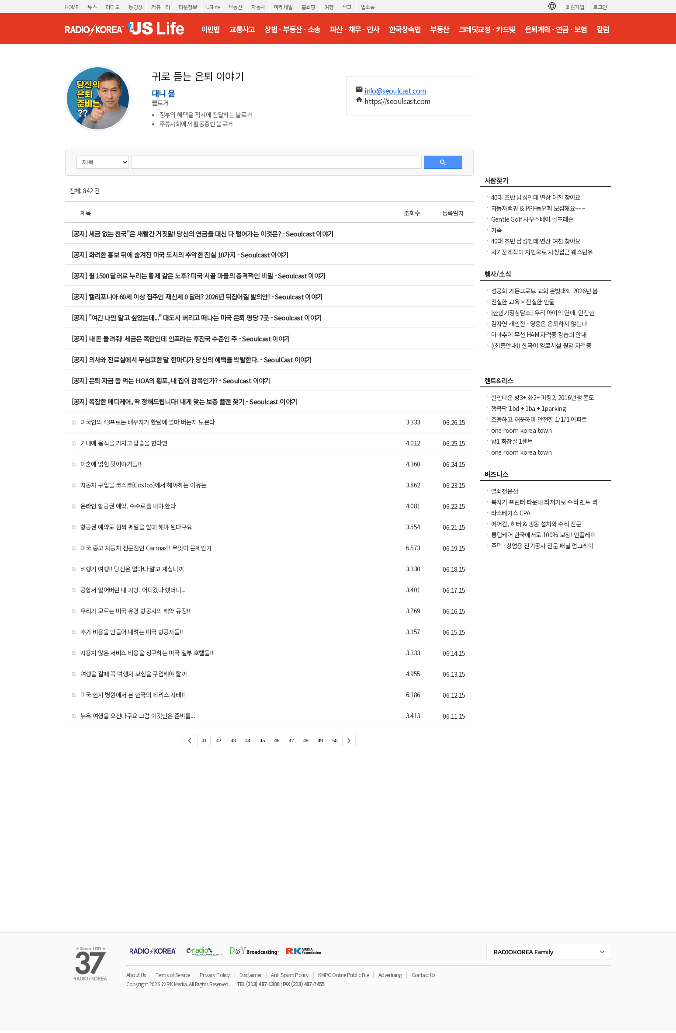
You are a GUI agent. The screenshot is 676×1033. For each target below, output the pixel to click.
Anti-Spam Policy (289, 974)
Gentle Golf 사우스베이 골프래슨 (532, 219)
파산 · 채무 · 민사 (354, 29)
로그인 (600, 6)
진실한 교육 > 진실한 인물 (523, 301)
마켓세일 (283, 6)
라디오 (112, 6)
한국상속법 (404, 29)
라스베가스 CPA (510, 512)
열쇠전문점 (504, 491)
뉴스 (92, 6)
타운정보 (188, 6)
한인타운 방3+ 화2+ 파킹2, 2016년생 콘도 (542, 397)
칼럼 (602, 29)
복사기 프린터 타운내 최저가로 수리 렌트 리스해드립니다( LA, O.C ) (544, 506)
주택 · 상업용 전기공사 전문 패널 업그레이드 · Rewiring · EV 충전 (542, 550)
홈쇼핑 (308, 6)
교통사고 (242, 29)
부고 (347, 6)
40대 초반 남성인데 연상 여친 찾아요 (536, 197)
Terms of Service (173, 974)
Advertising (390, 974)
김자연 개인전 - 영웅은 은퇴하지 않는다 (539, 323)
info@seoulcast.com (395, 90)
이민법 (210, 29)
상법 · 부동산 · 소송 (292, 29)
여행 (328, 6)
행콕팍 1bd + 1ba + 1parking (528, 408)
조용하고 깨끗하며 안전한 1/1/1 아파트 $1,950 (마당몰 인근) (539, 423)
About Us (136, 974)
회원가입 (575, 6)
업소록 (367, 6)
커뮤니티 (160, 6)
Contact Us (423, 974)
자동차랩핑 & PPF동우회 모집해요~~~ (538, 208)
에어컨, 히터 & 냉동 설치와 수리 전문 (536, 523)
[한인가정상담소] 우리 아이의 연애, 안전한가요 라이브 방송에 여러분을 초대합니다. (543, 317)
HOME (72, 6)
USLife (212, 6)
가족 (496, 230)
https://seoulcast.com (397, 101)
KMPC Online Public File (343, 974)
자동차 (258, 6)
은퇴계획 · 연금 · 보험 (556, 29)
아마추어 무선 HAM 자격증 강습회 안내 (539, 334)
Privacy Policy (215, 974)
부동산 (235, 6)
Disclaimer (250, 974)
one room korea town (521, 430)
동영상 (135, 6)
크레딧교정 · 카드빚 (487, 29)
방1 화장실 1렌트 (512, 441)
